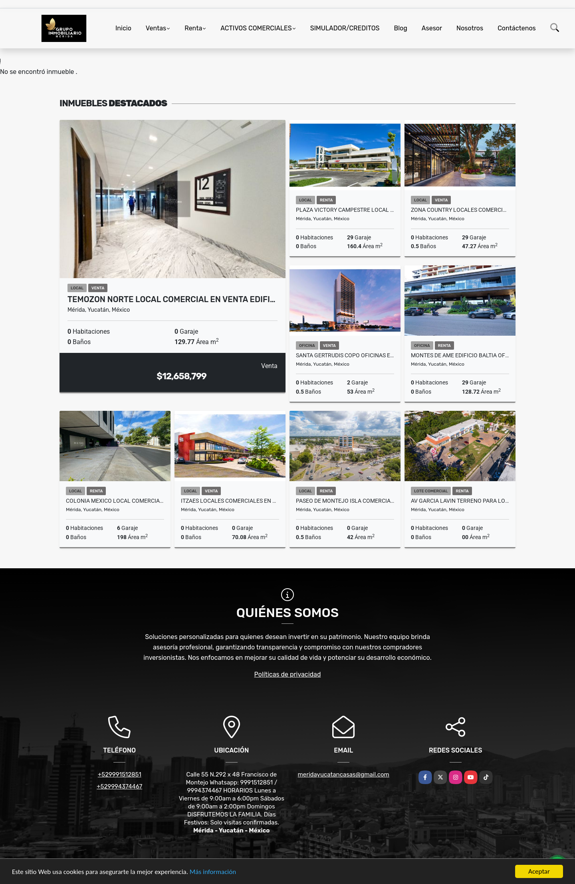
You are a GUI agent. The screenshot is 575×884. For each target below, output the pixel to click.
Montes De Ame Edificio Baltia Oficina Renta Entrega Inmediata (460, 355)
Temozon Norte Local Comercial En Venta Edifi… (171, 299)
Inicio (123, 28)
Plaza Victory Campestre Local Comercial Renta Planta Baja (345, 210)
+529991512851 (119, 774)
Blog (400, 28)
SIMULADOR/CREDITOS (345, 28)
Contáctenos (517, 28)
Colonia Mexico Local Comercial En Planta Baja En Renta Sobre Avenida (115, 501)
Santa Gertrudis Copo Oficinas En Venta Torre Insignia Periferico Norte (345, 355)
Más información (213, 872)
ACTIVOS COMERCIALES (255, 28)
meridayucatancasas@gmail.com (343, 774)
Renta (193, 28)
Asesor (432, 28)
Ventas (156, 28)
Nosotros (469, 28)
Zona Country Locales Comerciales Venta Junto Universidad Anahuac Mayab (460, 210)
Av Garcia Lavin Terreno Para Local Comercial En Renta (460, 501)
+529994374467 (119, 786)
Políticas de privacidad (287, 674)
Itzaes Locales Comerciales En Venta (230, 501)
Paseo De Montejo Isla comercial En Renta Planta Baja (345, 501)
